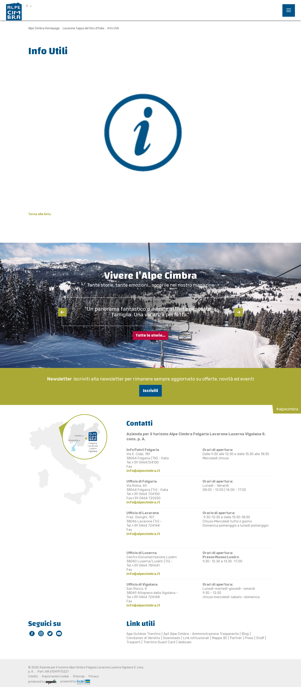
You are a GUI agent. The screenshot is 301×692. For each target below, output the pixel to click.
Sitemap (79, 676)
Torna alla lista (39, 214)
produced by (42, 681)
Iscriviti (150, 391)
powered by (75, 681)
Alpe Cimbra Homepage (44, 28)
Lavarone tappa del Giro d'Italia (83, 28)
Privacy (94, 676)
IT (27, 6)
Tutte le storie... (150, 335)
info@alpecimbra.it (143, 471)
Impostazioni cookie (55, 676)
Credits (33, 676)
